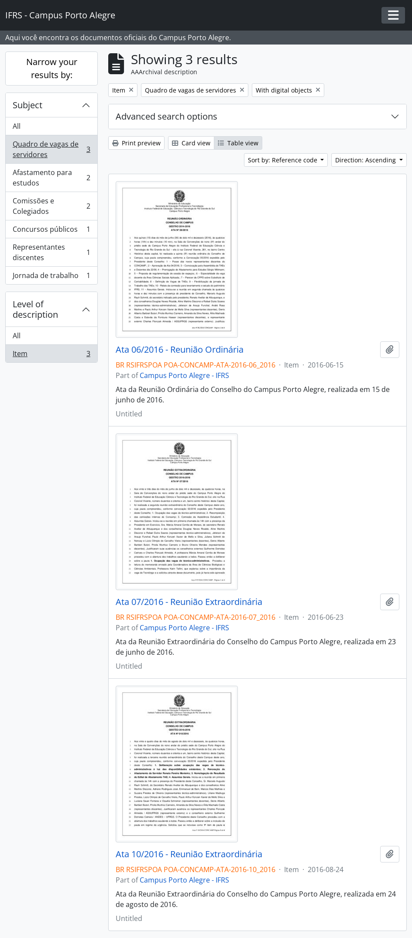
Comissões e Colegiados (51, 206)
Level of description (35, 309)
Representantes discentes (51, 252)
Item (51, 355)
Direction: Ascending (366, 160)
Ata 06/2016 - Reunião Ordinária (180, 349)
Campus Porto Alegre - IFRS (184, 375)
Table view (238, 143)
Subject (27, 105)
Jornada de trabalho (51, 277)
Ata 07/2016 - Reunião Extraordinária (189, 602)
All (17, 126)
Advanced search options (166, 116)
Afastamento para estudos (51, 178)
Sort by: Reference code (283, 160)
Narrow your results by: (51, 68)
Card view (191, 143)
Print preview (136, 143)
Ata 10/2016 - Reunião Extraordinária (189, 854)
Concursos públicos (51, 231)
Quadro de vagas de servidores (51, 149)
